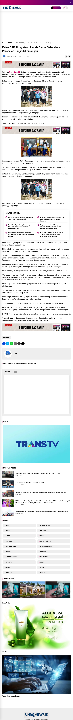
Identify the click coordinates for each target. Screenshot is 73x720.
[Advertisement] (36, 27)
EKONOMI (43, 530)
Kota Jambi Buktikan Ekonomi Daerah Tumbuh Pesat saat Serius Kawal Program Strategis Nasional (51, 234)
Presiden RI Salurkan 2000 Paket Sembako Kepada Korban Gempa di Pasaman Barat (40, 492)
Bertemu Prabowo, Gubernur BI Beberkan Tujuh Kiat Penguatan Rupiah (20, 218)
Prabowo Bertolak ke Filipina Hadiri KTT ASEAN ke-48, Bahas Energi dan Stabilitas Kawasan (21, 234)
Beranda (4, 43)
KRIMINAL (8, 551)
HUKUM (42, 536)
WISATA (42, 572)
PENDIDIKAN (44, 557)
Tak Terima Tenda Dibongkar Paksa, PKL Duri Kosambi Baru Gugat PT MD (37, 473)
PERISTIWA (8, 562)
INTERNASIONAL (45, 541)
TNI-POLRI (8, 572)
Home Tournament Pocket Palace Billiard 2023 (29, 483)
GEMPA (7, 536)
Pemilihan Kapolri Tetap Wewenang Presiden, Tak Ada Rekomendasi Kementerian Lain (19, 226)
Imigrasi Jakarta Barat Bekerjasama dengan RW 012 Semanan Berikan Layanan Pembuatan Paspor (51, 226)
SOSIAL (7, 567)
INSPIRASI (8, 541)
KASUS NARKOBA (10, 546)
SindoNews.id (14, 72)
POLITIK (42, 562)
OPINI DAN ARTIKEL (11, 557)
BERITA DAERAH (45, 525)
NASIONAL (11, 43)
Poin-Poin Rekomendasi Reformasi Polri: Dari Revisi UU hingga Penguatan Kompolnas (52, 219)
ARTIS (7, 525)
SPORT (42, 567)
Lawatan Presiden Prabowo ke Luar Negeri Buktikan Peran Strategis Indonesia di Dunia (41, 511)
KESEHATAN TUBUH (46, 546)
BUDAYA (7, 530)
